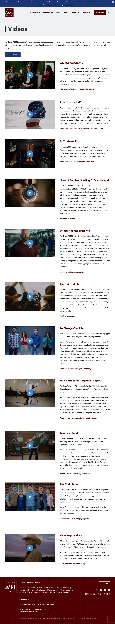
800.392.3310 (45, 609)
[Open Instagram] (97, 589)
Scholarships (48, 12)
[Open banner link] (57, 3)
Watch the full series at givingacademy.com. (77, 89)
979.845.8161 (28, 609)
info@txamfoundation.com (28, 612)
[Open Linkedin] (105, 590)
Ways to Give (35, 12)
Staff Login (81, 618)
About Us (75, 12)
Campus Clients (92, 618)
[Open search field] (109, 12)
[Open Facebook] (101, 590)
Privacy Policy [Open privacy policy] (71, 618)
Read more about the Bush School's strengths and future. (82, 128)
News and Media (62, 12)
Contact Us (86, 12)
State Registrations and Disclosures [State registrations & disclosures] (54, 618)
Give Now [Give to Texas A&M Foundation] (104, 584)
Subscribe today (12, 54)
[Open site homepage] (9, 12)
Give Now (100, 12)
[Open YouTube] (109, 590)
